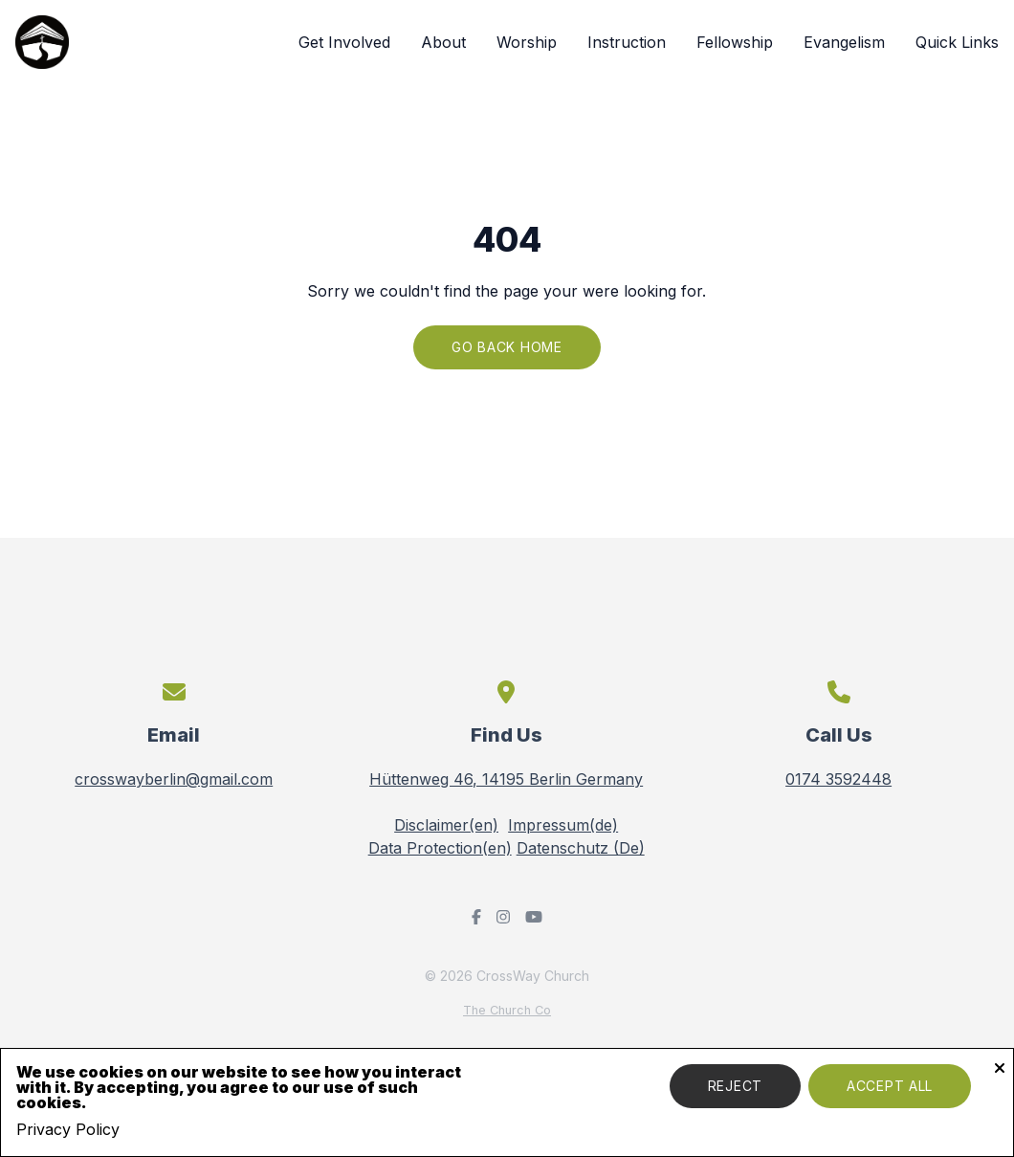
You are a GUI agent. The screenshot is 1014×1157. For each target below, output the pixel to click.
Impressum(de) (563, 824)
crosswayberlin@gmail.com (174, 779)
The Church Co (507, 1010)
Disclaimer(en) (446, 824)
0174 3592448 (838, 779)
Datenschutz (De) (581, 847)
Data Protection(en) (440, 847)
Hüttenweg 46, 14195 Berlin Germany (506, 779)
